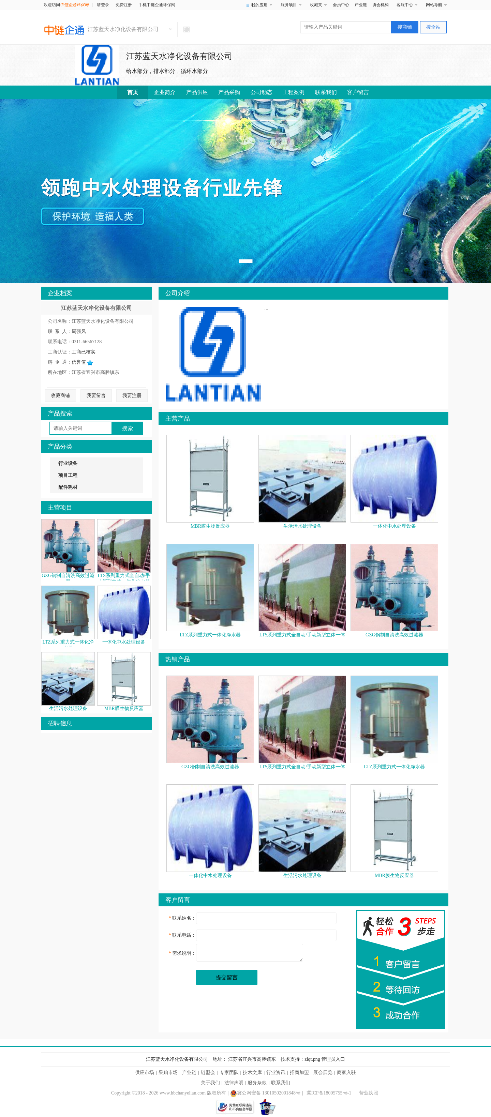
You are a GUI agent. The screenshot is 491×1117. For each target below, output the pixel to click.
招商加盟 (299, 1072)
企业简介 (165, 92)
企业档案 (60, 293)
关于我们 (210, 1082)
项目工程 (67, 475)
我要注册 (132, 395)
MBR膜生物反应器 (124, 708)
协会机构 (380, 4)
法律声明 (233, 1082)
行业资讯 (275, 1072)
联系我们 (326, 92)
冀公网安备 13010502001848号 (265, 1093)
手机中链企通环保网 (156, 4)
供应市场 (144, 1072)
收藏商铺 (60, 395)
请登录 (103, 4)
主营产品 (177, 418)
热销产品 (177, 659)
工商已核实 (83, 351)
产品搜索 (60, 413)
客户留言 (358, 92)
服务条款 (257, 1082)
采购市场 (168, 1072)
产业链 (361, 4)
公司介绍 (177, 293)
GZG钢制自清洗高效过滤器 (394, 634)
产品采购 (229, 92)
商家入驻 (346, 1072)
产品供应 (197, 92)
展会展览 (322, 1072)
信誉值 (82, 362)
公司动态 (261, 92)
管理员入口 (333, 1059)
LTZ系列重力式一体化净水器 (210, 634)
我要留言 (96, 395)
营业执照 (368, 1093)
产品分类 (60, 446)
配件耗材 (67, 487)
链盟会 (208, 1072)
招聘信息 (60, 723)
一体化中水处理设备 (123, 642)
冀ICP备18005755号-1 (329, 1093)
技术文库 (252, 1072)
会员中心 (341, 4)
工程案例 (293, 92)
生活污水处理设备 (68, 708)
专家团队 (229, 1072)
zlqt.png (312, 1059)
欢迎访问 (66, 4)
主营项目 (60, 507)
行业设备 (67, 463)
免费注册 (124, 4)
